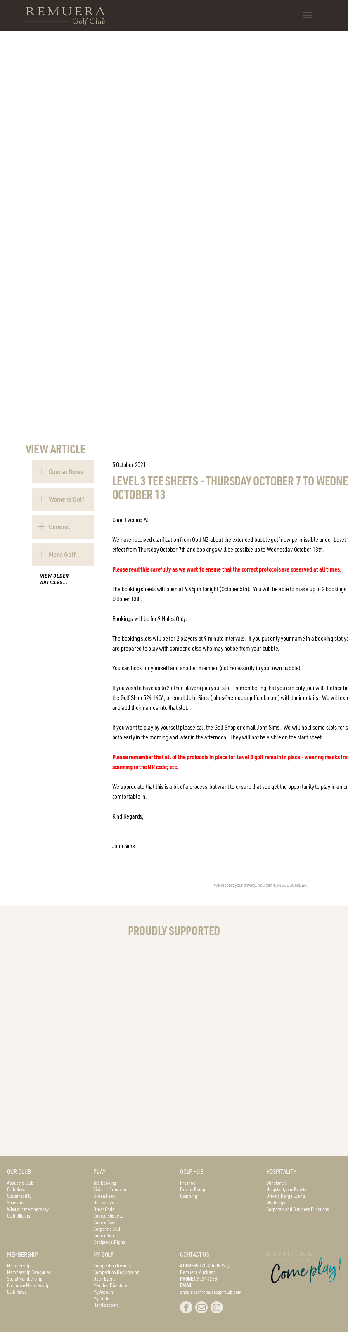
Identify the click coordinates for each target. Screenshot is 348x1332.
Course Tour (104, 1235)
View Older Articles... (54, 579)
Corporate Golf (106, 1228)
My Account (103, 1291)
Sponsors (15, 1202)
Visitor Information (110, 1189)
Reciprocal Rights (109, 1242)
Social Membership (25, 1278)
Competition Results (111, 1265)
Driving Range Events (285, 1195)
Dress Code (103, 1209)
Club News (16, 1189)
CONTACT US (194, 1254)
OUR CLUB (19, 1172)
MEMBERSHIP (22, 1254)
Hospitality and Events (286, 1189)
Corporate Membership (28, 1285)
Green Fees (104, 1195)
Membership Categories (29, 1272)
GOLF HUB (191, 1172)
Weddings (275, 1202)
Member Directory (110, 1285)
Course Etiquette (108, 1215)
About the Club (20, 1182)
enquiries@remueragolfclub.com (210, 1291)
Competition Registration (116, 1272)
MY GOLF (103, 1254)
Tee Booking (104, 1182)
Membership (19, 1265)
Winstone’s (276, 1182)
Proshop (188, 1182)
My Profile (102, 1298)
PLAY (99, 1172)
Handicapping (106, 1305)
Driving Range (193, 1189)
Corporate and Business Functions (297, 1209)
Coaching (188, 1195)
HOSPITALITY (281, 1172)
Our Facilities (105, 1202)
